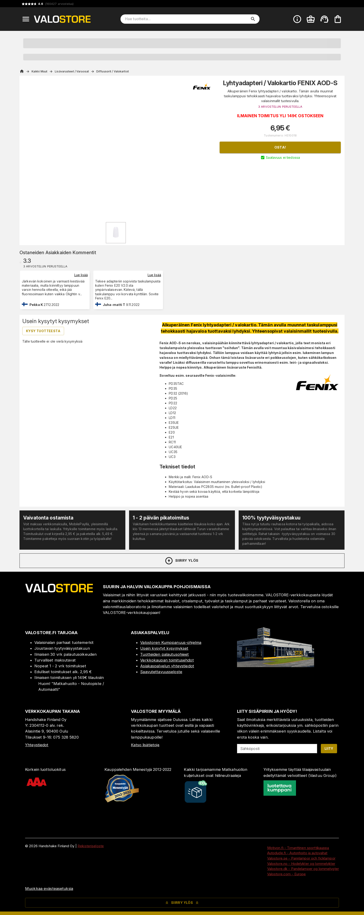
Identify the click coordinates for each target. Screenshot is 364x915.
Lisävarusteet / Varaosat (72, 71)
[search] (253, 19)
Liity (329, 748)
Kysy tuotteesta (43, 331)
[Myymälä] (275, 665)
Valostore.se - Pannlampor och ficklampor (301, 858)
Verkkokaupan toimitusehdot (167, 660)
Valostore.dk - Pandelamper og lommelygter (303, 868)
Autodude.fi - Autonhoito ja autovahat (297, 853)
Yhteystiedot (37, 745)
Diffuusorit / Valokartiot (112, 71)
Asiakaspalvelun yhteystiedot (167, 666)
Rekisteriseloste (91, 846)
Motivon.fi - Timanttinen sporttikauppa (298, 848)
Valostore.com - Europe (286, 874)
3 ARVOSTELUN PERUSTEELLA (280, 106)
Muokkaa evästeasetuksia (49, 888)
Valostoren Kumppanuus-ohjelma (170, 642)
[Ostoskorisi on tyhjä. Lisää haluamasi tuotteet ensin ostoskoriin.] (338, 19)
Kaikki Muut (39, 71)
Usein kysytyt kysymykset (164, 648)
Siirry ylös (181, 560)
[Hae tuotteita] (186, 19)
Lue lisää (81, 275)
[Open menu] (26, 19)
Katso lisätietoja (145, 745)
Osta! (280, 147)
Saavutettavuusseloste (161, 671)
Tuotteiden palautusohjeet (164, 654)
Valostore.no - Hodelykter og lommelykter (301, 863)
